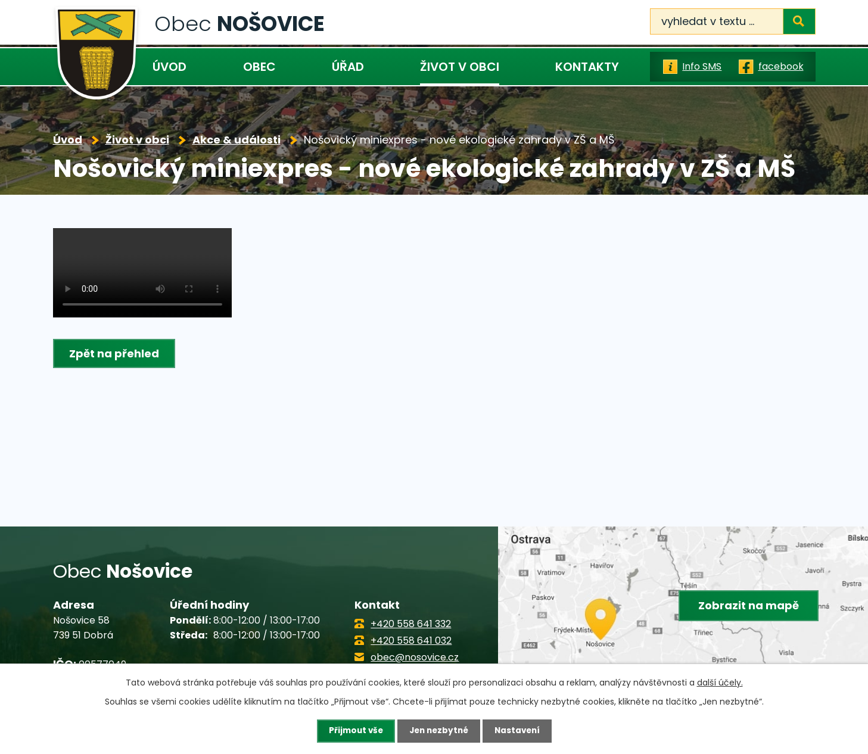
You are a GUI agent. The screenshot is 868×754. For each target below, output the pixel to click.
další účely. (720, 682)
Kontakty (587, 66)
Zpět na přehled (115, 353)
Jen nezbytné (438, 731)
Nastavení (520, 731)
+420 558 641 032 (411, 640)
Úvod (169, 66)
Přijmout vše (353, 731)
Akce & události (236, 139)
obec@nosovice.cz (415, 657)
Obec (259, 66)
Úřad (348, 66)
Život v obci (459, 66)
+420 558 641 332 (411, 624)
